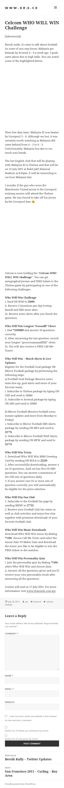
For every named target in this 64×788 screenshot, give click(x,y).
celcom (49, 601)
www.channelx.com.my (41, 591)
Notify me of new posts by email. (21, 738)
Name (9, 675)
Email (9, 688)
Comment (11, 633)
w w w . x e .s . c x (21, 7)
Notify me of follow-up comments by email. (27, 730)
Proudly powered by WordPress (20, 784)
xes (26, 601)
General (37, 601)
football (8, 604)
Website (10, 702)
